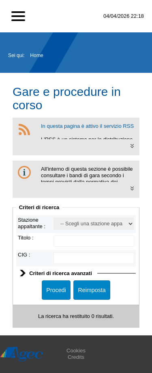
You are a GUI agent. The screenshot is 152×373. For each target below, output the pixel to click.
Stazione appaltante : (31, 223)
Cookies (76, 351)
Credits (76, 357)
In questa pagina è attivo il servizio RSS (87, 126)
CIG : (24, 255)
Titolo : (26, 238)
